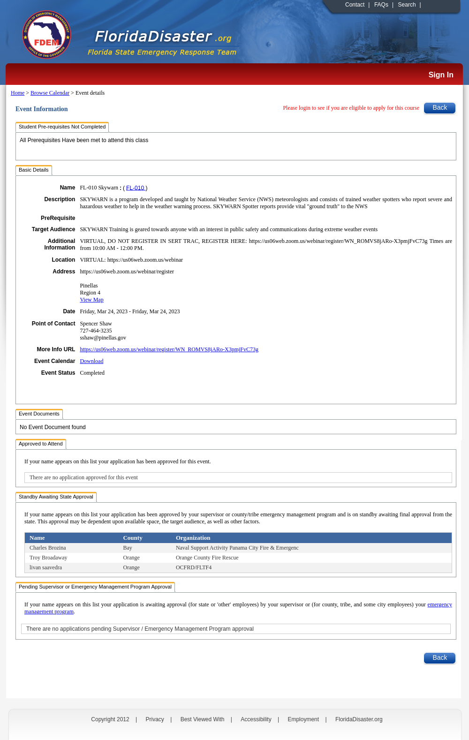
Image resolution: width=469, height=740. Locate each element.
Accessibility (256, 719)
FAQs (381, 4)
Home (17, 93)
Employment (303, 719)
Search (407, 4)
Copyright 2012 (110, 719)
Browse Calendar (49, 93)
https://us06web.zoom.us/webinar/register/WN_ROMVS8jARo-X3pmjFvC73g (169, 349)
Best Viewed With (203, 719)
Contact (354, 4)
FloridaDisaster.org (359, 719)
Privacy (155, 719)
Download (91, 361)
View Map (91, 299)
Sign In (441, 75)
